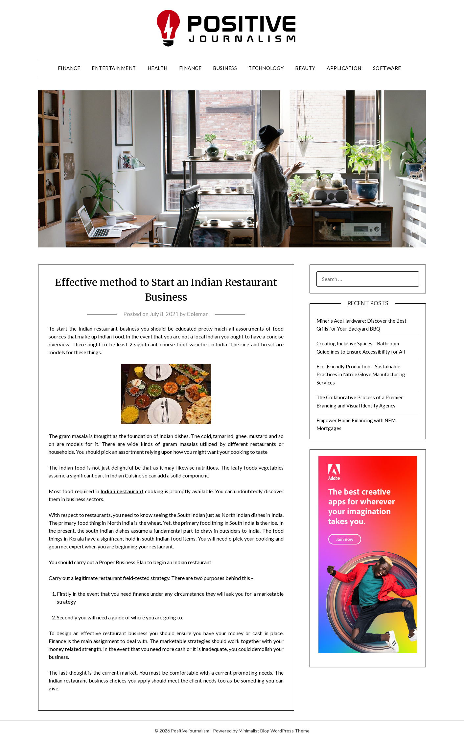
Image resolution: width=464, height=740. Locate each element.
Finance (69, 68)
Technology (266, 68)
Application (344, 68)
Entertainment (114, 68)
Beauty (305, 68)
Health (158, 68)
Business (225, 68)
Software (387, 68)
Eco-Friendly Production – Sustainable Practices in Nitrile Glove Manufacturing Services (360, 374)
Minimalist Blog (254, 730)
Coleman (198, 314)
